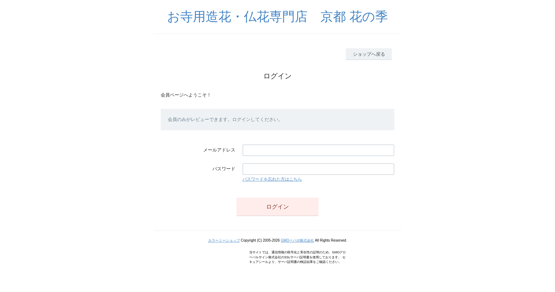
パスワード (223, 168)
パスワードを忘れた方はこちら (272, 179)
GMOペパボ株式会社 (297, 240)
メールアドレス (219, 150)
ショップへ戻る (369, 54)
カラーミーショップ (224, 240)
